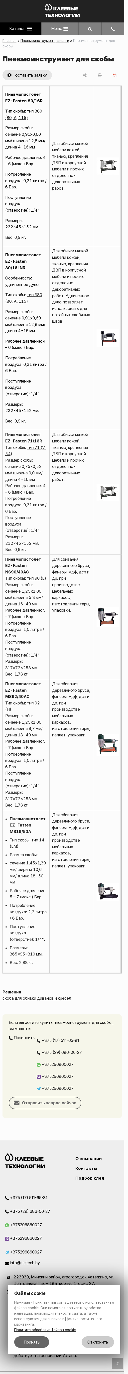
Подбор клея (89, 1178)
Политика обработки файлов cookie (45, 1330)
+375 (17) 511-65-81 (58, 1040)
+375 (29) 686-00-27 (59, 1052)
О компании (88, 1158)
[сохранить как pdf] (115, 75)
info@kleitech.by (22, 1262)
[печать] (100, 75)
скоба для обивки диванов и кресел (36, 998)
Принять (32, 1342)
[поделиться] (85, 75)
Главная (9, 40)
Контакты (86, 1168)
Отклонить (97, 1342)
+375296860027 (55, 1064)
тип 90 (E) (36, 578)
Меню (59, 28)
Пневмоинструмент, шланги (44, 40)
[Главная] (62, 15)
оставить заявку (31, 75)
